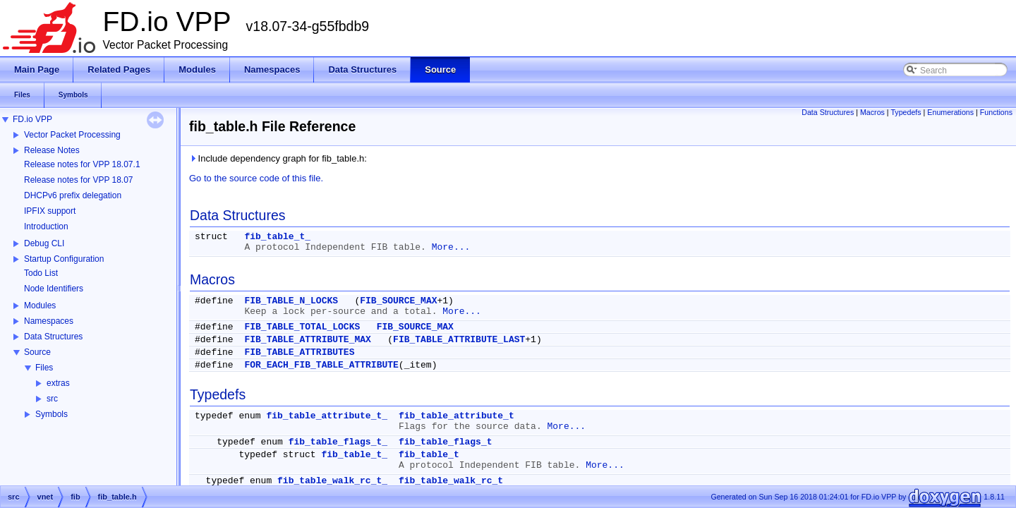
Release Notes (52, 150)
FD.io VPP (32, 119)
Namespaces (48, 321)
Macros (872, 112)
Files (44, 368)
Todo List (41, 273)
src (52, 399)
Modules (40, 305)
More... (451, 247)
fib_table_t (429, 454)
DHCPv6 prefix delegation (72, 195)
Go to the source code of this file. (256, 178)
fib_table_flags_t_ (338, 442)
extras (58, 383)
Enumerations (950, 112)
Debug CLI (44, 243)
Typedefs (905, 112)
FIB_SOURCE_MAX (398, 301)
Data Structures (53, 336)
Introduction (46, 226)
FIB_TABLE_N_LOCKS (291, 301)
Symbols (51, 414)
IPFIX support (49, 211)
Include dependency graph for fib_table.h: (278, 158)
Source (37, 352)
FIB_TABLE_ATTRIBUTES (299, 352)
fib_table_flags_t (445, 442)
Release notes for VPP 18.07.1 (82, 164)
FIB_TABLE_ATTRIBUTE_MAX (307, 339)
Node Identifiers (53, 289)
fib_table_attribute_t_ (326, 416)
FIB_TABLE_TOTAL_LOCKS (302, 327)
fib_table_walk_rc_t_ (332, 481)
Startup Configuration (64, 259)
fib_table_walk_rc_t (451, 481)
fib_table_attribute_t (456, 416)
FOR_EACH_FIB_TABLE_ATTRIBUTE (321, 365)
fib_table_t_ (277, 236)
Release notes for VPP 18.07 (78, 180)
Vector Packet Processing (72, 135)
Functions (996, 112)
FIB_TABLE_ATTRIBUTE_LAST (459, 339)
